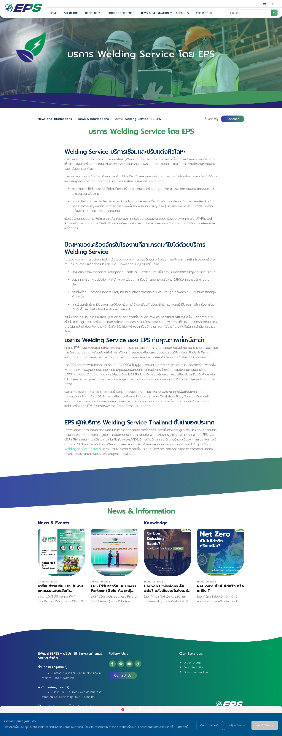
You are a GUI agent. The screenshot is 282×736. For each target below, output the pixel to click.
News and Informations (55, 119)
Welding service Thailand (82, 443)
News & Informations (93, 119)
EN (273, 3)
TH (264, 3)
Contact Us (122, 675)
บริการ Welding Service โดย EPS (138, 119)
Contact (233, 118)
